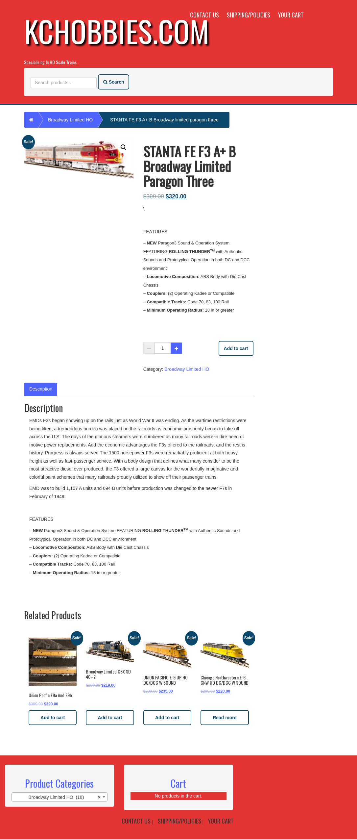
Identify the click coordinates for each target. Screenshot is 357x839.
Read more (224, 717)
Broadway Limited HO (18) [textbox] (64, 797)
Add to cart (236, 348)
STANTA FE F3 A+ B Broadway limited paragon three (164, 119)
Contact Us (204, 15)
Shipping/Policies (248, 15)
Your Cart (291, 15)
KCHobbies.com (116, 31)
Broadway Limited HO (70, 119)
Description (40, 389)
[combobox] (59, 796)
